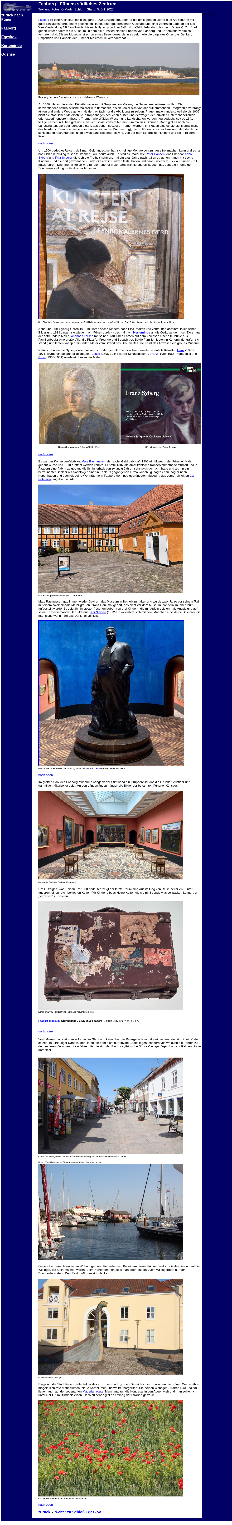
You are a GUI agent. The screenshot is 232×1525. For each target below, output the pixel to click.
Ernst (42, 357)
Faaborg (8, 28)
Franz (154, 353)
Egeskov (9, 37)
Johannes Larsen (81, 336)
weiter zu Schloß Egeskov (78, 1512)
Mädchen (94, 768)
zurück (44, 1512)
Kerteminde (11, 46)
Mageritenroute (92, 1391)
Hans (180, 350)
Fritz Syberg (63, 157)
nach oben (45, 143)
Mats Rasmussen (93, 461)
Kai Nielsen (98, 612)
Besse (96, 353)
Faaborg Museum (49, 1021)
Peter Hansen (155, 154)
